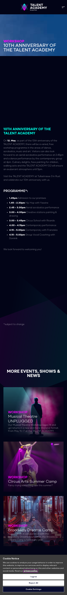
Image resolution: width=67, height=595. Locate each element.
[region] (33, 575)
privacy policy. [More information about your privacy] (31, 571)
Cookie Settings (33, 589)
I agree (33, 577)
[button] (63, 7)
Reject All (33, 583)
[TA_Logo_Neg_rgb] (33, 7)
